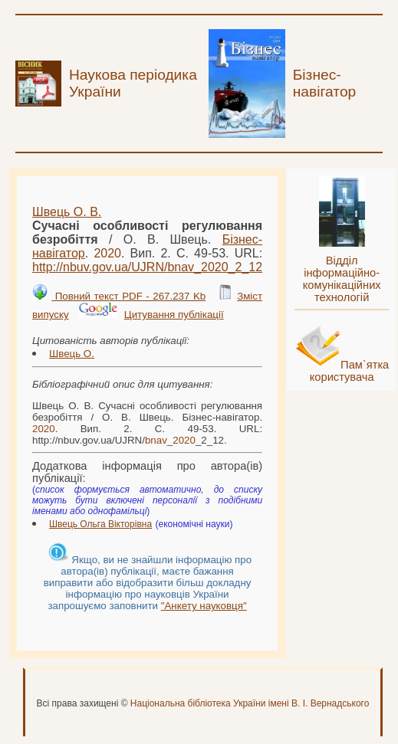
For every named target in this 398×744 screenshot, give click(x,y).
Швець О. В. (66, 211)
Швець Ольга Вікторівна (100, 524)
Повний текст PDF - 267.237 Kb (128, 296)
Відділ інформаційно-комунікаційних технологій (342, 278)
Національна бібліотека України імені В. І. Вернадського (250, 703)
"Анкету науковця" (204, 605)
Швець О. (71, 353)
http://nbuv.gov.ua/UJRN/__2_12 (147, 267)
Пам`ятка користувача (350, 371)
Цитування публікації (174, 314)
